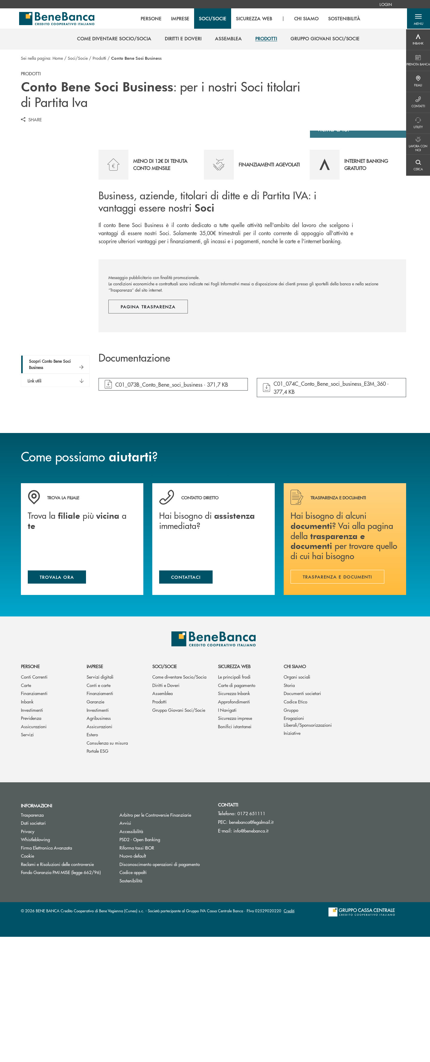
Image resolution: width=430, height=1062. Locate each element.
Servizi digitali (100, 802)
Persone (30, 791)
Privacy (27, 956)
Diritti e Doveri (165, 810)
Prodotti (99, 58)
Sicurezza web (234, 791)
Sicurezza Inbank (234, 818)
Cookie (27, 981)
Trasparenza (32, 939)
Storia (289, 810)
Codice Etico (295, 827)
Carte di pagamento (236, 810)
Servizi (27, 859)
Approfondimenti (234, 827)
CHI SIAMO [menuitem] (306, 19)
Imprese (95, 791)
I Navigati (227, 835)
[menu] (250, 18)
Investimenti (32, 835)
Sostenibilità (130, 1005)
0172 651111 (251, 938)
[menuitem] (386, 4)
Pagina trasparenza (148, 431)
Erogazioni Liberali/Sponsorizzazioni (308, 846)
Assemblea (162, 818)
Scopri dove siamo (355, 243)
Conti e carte (98, 810)
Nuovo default (155, 981)
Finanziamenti (34, 818)
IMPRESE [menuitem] (180, 19)
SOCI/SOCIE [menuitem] (212, 19)
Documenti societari (302, 818)
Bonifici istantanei (234, 851)
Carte (26, 810)
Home (58, 58)
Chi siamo (295, 791)
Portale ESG (97, 876)
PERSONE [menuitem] (150, 19)
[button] (418, 18)
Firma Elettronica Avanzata (46, 972)
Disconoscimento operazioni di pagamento (159, 989)
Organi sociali (297, 802)
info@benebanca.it (251, 955)
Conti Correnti (34, 802)
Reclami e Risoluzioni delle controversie (57, 989)
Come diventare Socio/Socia (179, 802)
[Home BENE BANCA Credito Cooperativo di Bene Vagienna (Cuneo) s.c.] (58, 18)
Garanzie (95, 827)
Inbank (27, 827)
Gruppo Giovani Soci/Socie (178, 835)
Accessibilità (131, 956)
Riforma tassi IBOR (159, 972)
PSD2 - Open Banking (162, 964)
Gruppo (291, 835)
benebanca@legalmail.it (251, 947)
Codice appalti (133, 997)
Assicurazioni (34, 851)
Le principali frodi (234, 802)
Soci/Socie (78, 58)
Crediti (289, 1036)
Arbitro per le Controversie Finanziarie (164, 939)
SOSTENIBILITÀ (344, 19)
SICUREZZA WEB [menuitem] (254, 19)
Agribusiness (99, 843)
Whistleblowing (35, 964)
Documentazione (134, 482)
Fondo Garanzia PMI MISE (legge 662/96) (65, 997)
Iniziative (292, 858)
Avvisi (125, 948)
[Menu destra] (418, 39)
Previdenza (31, 843)
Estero (92, 859)
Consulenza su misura (107, 867)
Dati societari (33, 948)
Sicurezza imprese (235, 843)
